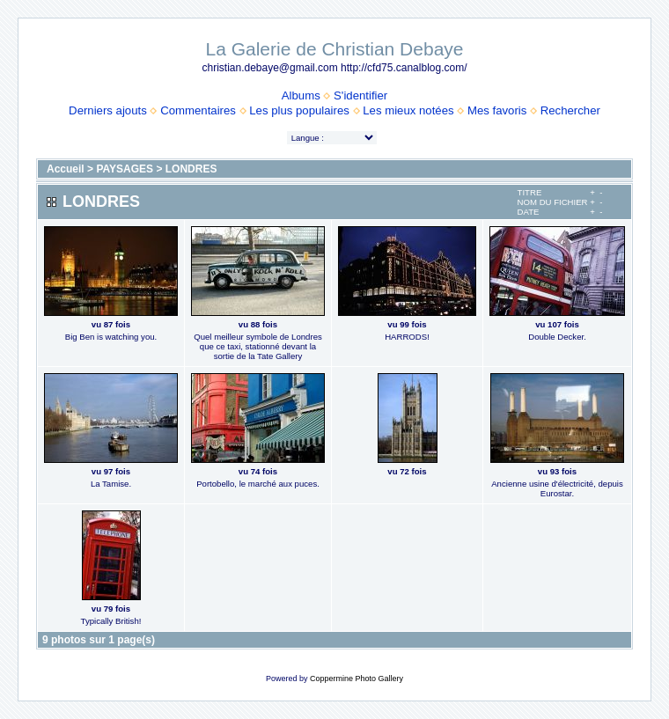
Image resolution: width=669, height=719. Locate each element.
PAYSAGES (124, 169)
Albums (301, 95)
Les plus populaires (299, 110)
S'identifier (360, 95)
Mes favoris (496, 110)
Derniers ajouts (108, 110)
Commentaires (198, 110)
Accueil (66, 169)
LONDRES (191, 169)
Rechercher (570, 110)
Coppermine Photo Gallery (356, 678)
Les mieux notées (408, 110)
